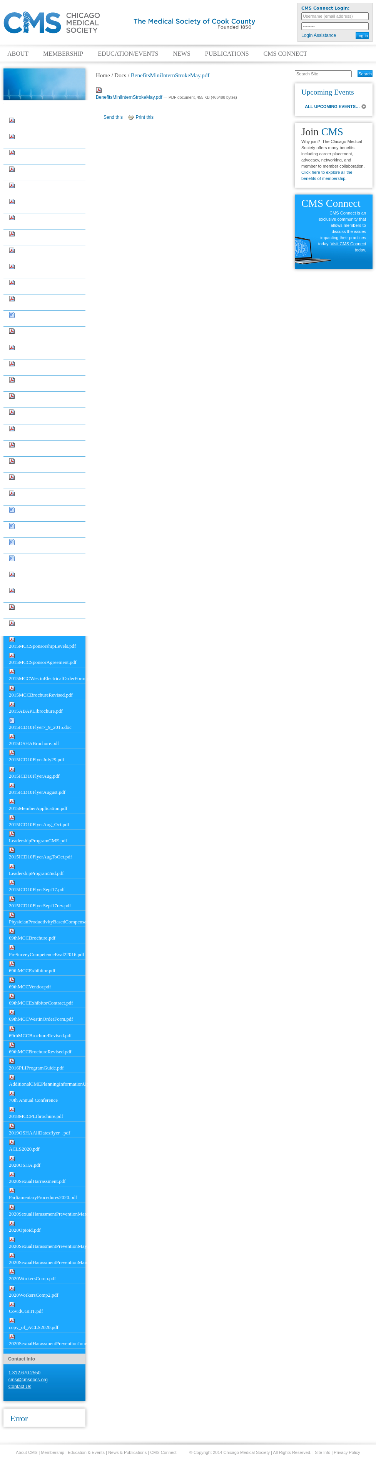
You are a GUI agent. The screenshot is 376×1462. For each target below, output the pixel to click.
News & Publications (127, 1452)
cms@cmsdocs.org (28, 1379)
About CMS (26, 1452)
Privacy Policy (347, 1452)
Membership (63, 54)
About (17, 54)
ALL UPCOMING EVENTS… (332, 106)
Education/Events (128, 54)
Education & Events (86, 1452)
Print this (144, 117)
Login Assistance (318, 35)
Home (103, 75)
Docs (22, 109)
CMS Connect (285, 54)
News (181, 54)
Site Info (322, 1452)
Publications (227, 54)
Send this (113, 117)
